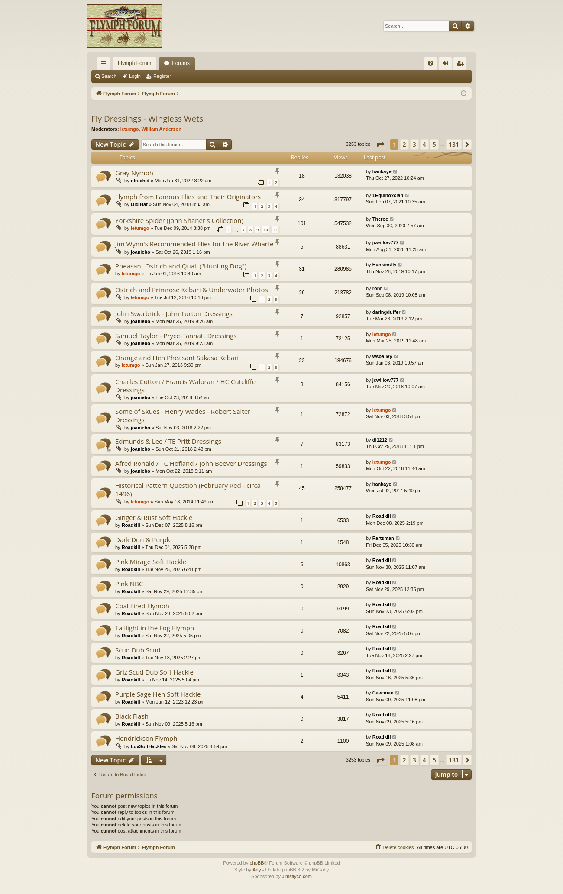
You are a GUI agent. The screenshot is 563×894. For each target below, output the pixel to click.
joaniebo (140, 252)
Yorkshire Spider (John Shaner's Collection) (179, 220)
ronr (377, 288)
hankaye (382, 171)
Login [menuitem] (447, 65)
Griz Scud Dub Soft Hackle (154, 672)
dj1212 (379, 439)
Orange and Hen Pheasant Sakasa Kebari (177, 357)
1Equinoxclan (388, 195)
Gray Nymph (134, 172)
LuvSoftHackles (149, 746)
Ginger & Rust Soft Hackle (153, 517)
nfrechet (140, 180)
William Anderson (161, 129)
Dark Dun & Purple (143, 539)
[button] (380, 144)
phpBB (256, 862)
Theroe (380, 219)
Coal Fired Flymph (142, 605)
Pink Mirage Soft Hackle (150, 561)
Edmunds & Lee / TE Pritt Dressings (168, 441)
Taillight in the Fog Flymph (154, 627)
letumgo (129, 129)
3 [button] (414, 144)
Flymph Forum (134, 63)
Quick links (105, 65)
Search (108, 76)
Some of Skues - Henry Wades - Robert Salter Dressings (182, 415)
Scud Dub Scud (138, 649)
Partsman (383, 538)
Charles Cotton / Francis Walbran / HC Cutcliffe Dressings (185, 385)
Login (135, 76)
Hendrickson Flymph (146, 738)
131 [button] (454, 144)
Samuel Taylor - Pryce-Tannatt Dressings (175, 335)
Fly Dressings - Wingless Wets (147, 118)
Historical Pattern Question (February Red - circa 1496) (188, 489)
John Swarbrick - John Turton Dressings (174, 313)
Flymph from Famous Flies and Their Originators (188, 196)
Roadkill (131, 525)
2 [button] (404, 144)
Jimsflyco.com (297, 876)
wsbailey (382, 356)
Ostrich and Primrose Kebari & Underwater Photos (191, 289)
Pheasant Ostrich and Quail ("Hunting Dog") (180, 265)
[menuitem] (430, 63)
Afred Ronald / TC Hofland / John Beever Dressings (191, 463)
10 (265, 229)
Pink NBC (129, 583)
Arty (256, 869)
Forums (181, 63)
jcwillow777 (385, 242)
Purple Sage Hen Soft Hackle (158, 694)
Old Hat (139, 204)
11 (275, 229)
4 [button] (424, 144)
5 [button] (434, 144)
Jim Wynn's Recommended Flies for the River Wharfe (194, 243)
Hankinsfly (384, 264)
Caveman (383, 692)
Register (162, 76)
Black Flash (132, 716)
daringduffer (386, 312)
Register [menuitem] (461, 65)
